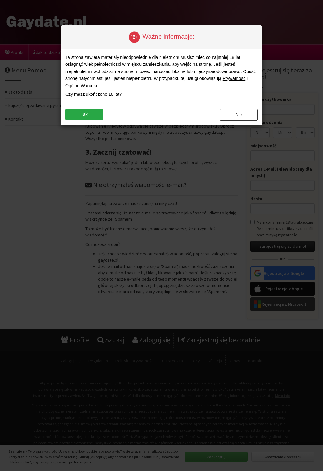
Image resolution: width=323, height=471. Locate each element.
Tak (84, 114)
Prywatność (234, 78)
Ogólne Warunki (81, 85)
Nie (238, 114)
